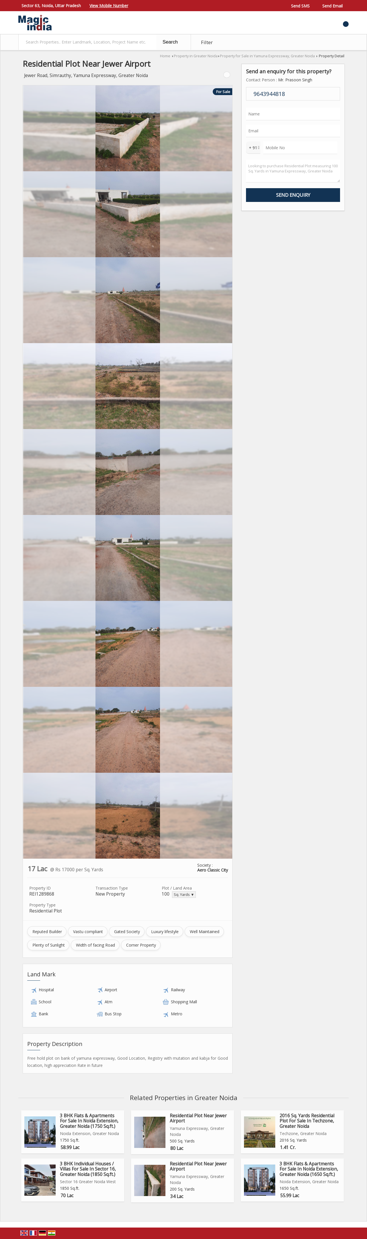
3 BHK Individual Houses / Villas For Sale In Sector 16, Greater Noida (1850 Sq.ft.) (88, 1169)
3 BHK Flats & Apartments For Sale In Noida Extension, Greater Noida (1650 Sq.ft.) (309, 1169)
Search (170, 42)
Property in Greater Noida (196, 56)
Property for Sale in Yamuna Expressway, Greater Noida (267, 56)
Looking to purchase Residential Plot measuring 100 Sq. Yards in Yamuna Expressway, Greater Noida (293, 171)
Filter (207, 42)
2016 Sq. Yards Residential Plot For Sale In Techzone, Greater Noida (307, 1121)
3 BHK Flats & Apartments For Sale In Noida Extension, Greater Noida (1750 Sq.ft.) (89, 1121)
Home (165, 56)
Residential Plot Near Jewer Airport (198, 1118)
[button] (108, 5)
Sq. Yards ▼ (184, 894)
